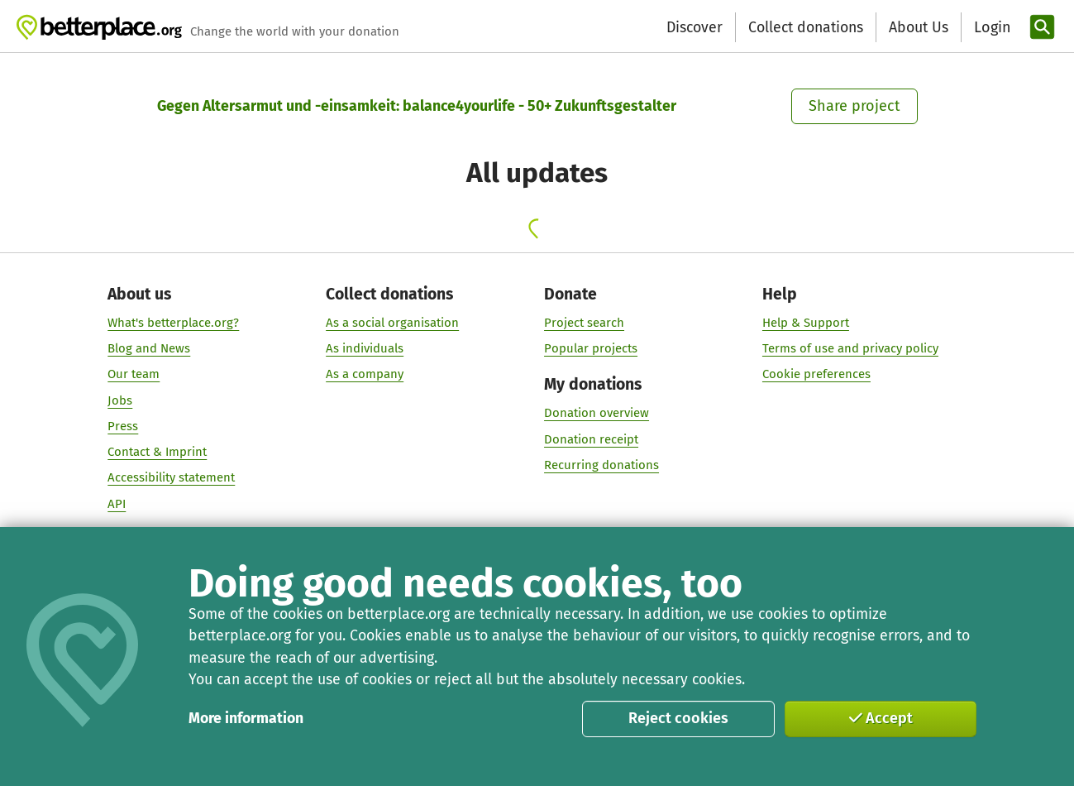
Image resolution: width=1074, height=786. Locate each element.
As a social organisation (393, 322)
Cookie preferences (816, 374)
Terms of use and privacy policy (850, 348)
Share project (854, 106)
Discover (694, 27)
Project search (584, 322)
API (117, 503)
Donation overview (596, 412)
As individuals (365, 348)
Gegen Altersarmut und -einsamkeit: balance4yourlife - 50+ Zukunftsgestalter (416, 106)
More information (246, 718)
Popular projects (590, 348)
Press (123, 426)
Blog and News (149, 348)
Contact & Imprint (158, 451)
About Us (918, 27)
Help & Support (805, 322)
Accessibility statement (172, 478)
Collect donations (805, 27)
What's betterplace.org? (174, 322)
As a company (365, 374)
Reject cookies (678, 718)
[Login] (990, 28)
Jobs (120, 400)
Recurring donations (601, 465)
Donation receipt (591, 439)
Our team (134, 374)
